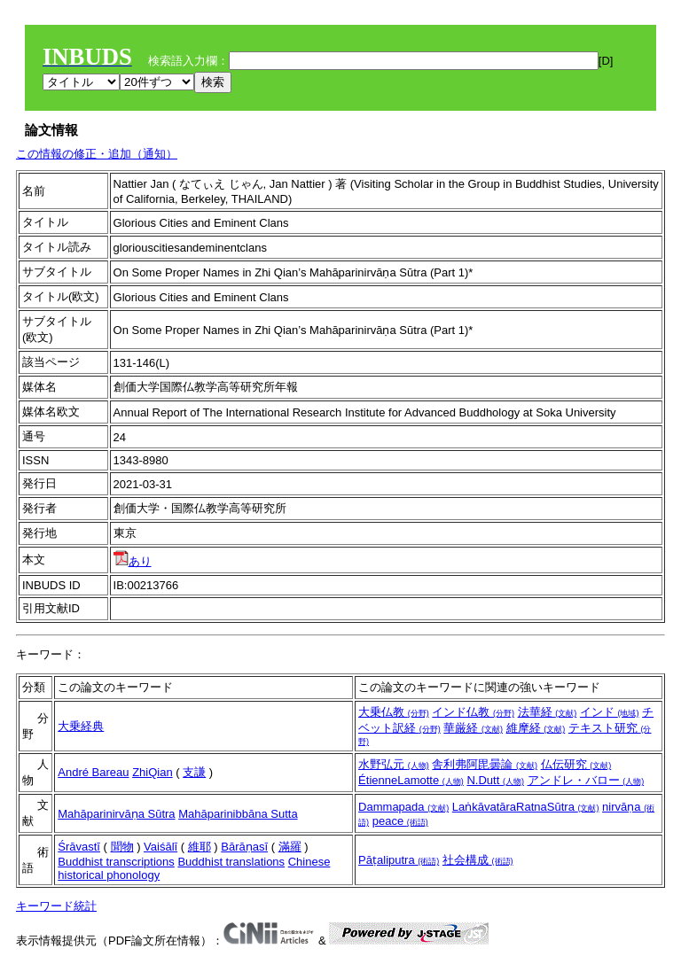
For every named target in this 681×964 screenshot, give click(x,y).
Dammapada (403, 806)
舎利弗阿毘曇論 (484, 764)
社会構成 (477, 860)
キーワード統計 (56, 906)
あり (133, 561)
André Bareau (93, 772)
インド (609, 712)
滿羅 (289, 846)
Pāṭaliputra (398, 860)
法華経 (547, 712)
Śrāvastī (79, 846)
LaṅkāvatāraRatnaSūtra (525, 806)
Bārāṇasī (244, 846)
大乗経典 (81, 726)
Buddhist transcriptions (116, 861)
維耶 (199, 846)
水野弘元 (393, 764)
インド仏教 (473, 712)
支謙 (194, 772)
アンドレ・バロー (586, 780)
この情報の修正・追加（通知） (96, 153)
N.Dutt (494, 780)
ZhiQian (152, 772)
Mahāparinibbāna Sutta (237, 813)
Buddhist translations (231, 861)
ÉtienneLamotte (411, 780)
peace (400, 821)
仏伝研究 (576, 764)
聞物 (122, 846)
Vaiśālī (160, 846)
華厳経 (473, 728)
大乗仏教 (393, 712)
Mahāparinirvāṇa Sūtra (116, 813)
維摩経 (536, 728)
